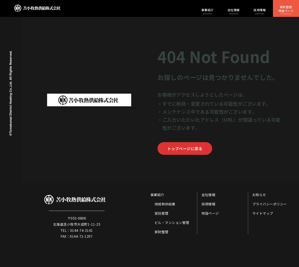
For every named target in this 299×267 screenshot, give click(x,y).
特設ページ (210, 213)
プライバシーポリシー (269, 203)
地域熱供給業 (165, 203)
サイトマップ (262, 213)
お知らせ (259, 194)
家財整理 (161, 231)
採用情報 (208, 203)
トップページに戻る (184, 148)
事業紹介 (157, 194)
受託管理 (161, 213)
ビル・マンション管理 (172, 222)
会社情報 (208, 194)
